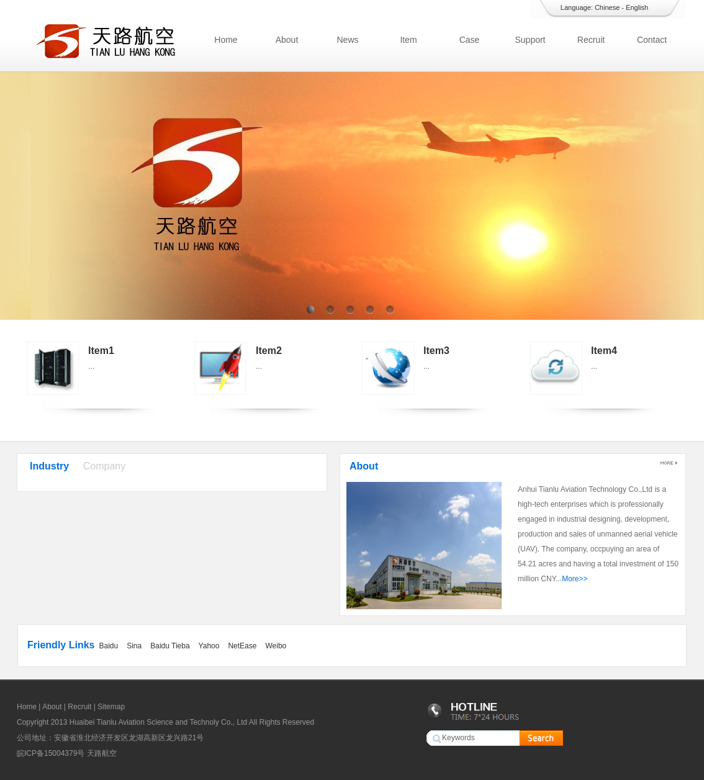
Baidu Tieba (169, 646)
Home (225, 40)
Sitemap (111, 706)
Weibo (275, 646)
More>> (574, 578)
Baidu (108, 646)
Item (408, 40)
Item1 (101, 350)
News (347, 40)
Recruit (591, 40)
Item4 (604, 350)
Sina (134, 646)
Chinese (607, 7)
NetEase (242, 646)
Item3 (436, 350)
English (637, 7)
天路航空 (102, 753)
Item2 (269, 350)
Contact (652, 40)
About (287, 40)
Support (530, 40)
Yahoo (209, 646)
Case (469, 40)
